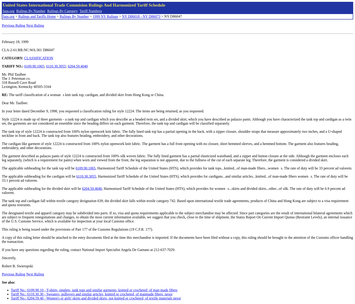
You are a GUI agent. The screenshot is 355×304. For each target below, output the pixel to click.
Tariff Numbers (90, 11)
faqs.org (8, 11)
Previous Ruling (13, 25)
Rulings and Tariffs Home (37, 16)
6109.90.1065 (34, 66)
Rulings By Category (62, 11)
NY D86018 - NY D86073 (141, 16)
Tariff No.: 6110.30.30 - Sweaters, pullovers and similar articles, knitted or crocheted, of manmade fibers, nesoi (91, 294)
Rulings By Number (31, 11)
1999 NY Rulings (105, 16)
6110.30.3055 (56, 66)
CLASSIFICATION (38, 58)
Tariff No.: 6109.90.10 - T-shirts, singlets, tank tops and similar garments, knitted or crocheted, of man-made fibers (94, 290)
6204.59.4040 (78, 66)
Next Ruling (35, 25)
